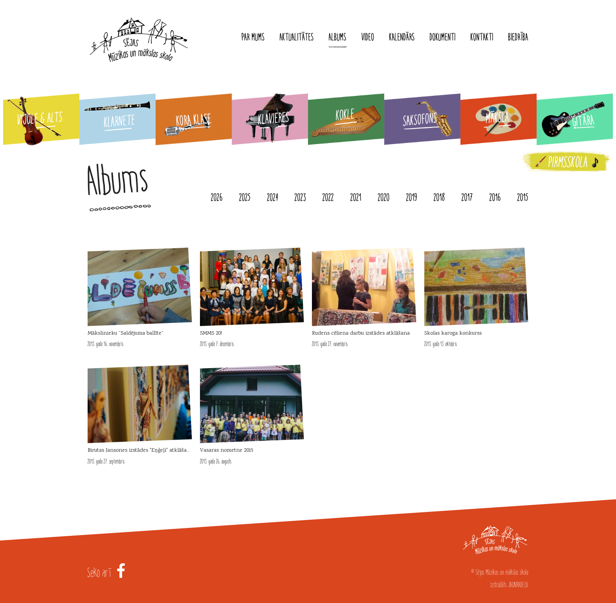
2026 (217, 197)
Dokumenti (443, 37)
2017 (467, 197)
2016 (495, 197)
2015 (522, 197)
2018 (439, 197)
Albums (337, 37)
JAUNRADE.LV (518, 585)
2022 (328, 197)
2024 (272, 197)
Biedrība (518, 37)
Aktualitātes (297, 37)
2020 (384, 197)
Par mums (253, 37)
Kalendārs (402, 37)
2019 (411, 197)
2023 (300, 197)
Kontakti (482, 37)
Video (367, 37)
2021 (355, 197)
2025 (245, 197)
